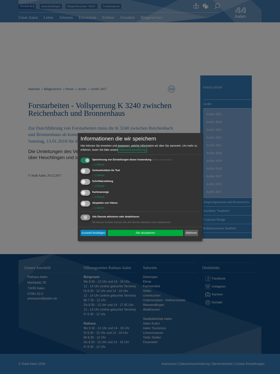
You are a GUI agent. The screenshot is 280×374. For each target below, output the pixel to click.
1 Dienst (98, 164)
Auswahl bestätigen (93, 232)
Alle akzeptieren (145, 232)
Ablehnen (191, 232)
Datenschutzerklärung (132, 149)
